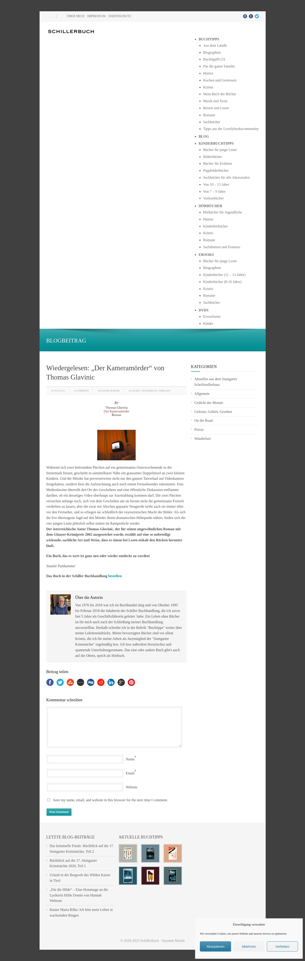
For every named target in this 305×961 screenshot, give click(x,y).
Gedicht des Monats (208, 403)
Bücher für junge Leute (220, 150)
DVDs (203, 310)
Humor (208, 73)
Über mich (75, 16)
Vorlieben (282, 946)
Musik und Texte (215, 101)
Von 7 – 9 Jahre (214, 191)
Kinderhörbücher (215, 226)
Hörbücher (210, 206)
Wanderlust (202, 438)
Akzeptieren (215, 946)
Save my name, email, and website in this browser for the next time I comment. (110, 800)
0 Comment (81, 390)
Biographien (212, 52)
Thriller (164, 390)
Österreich (149, 390)
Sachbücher (211, 122)
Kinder (208, 323)
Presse (199, 429)
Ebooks (206, 255)
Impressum (96, 16)
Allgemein (202, 394)
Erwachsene (211, 316)
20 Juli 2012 (58, 390)
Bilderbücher (212, 157)
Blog (204, 136)
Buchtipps (209, 39)
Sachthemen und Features (221, 247)
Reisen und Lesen (216, 108)
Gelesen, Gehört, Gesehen (213, 412)
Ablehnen (249, 946)
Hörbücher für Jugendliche (222, 212)
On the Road (203, 420)
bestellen (115, 576)
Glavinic (134, 390)
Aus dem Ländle (215, 45)
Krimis (208, 87)
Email (130, 773)
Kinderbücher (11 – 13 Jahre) (224, 275)
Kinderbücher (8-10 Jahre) (222, 282)
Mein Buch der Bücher (219, 94)
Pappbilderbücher (216, 170)
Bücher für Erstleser (217, 163)
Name (130, 759)
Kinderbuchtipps (216, 143)
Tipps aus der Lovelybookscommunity (231, 129)
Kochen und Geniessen (219, 80)
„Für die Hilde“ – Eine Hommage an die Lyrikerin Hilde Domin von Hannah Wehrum (79, 895)
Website (131, 787)
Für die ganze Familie (219, 66)
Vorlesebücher (213, 198)
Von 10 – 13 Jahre (216, 184)
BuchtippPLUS (214, 59)
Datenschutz (120, 16)
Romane (209, 115)
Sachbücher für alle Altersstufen (226, 177)
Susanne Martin (109, 390)
